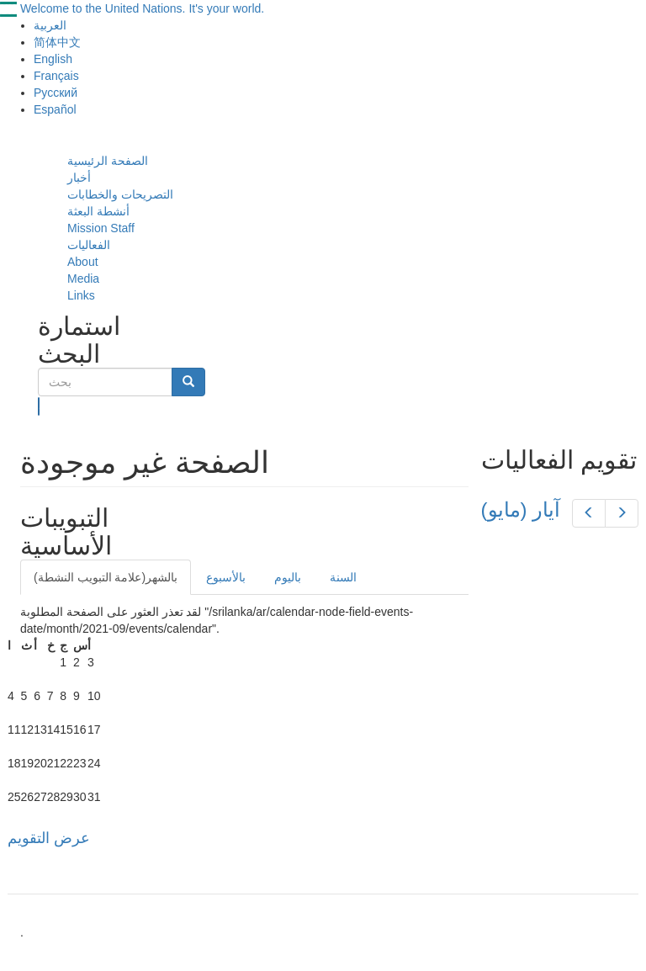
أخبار (79, 177)
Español (55, 109)
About (82, 261)
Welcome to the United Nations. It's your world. (142, 8)
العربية (50, 25)
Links (81, 295)
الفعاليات (88, 245)
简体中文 (57, 42)
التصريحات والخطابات (120, 194)
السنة (343, 577)
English (53, 59)
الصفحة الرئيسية (107, 160)
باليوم (287, 577)
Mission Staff (101, 228)
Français (56, 75)
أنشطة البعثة (98, 211)
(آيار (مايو (521, 509)
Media (83, 278)
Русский (55, 92)
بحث (39, 406)
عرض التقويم (49, 838)
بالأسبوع (226, 577)
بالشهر (105, 577)
